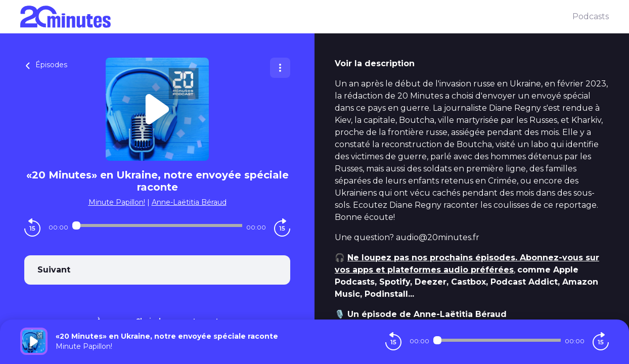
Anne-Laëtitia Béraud (189, 202)
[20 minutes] (296, 17)
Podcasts (590, 16)
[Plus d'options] (280, 68)
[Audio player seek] (157, 225)
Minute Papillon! (116, 202)
